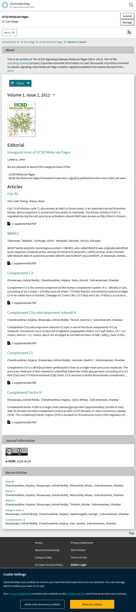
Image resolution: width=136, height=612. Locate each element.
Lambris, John (16, 159)
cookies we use (76, 593)
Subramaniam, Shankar (104, 280)
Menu (7, 32)
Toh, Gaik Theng (17, 201)
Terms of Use (79, 557)
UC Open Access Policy (49, 565)
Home (38, 542)
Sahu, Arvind (80, 280)
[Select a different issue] (54, 95)
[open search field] (131, 5)
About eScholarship (47, 550)
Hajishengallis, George (83, 514)
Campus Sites (43, 557)
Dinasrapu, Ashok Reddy (53, 320)
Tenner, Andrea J (80, 320)
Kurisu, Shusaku (91, 240)
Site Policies (78, 550)
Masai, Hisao (37, 201)
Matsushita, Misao (81, 485)
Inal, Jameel (77, 523)
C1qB (122, 331)
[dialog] (68, 590)
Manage (126, 22)
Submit (127, 16)
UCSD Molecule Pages (51, 42)
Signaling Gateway (18, 63)
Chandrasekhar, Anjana (55, 280)
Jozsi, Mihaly (80, 399)
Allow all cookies (92, 604)
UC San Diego (10, 21)
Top (131, 533)
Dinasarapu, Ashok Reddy (23, 280)
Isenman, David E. (82, 360)
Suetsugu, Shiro (44, 240)
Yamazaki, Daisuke (67, 240)
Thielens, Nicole (80, 504)
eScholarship (9, 42)
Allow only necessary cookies (42, 604)
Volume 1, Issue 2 (76, 42)
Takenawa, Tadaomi (19, 240)
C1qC (29, 335)
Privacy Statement (82, 542)
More (10, 71)
